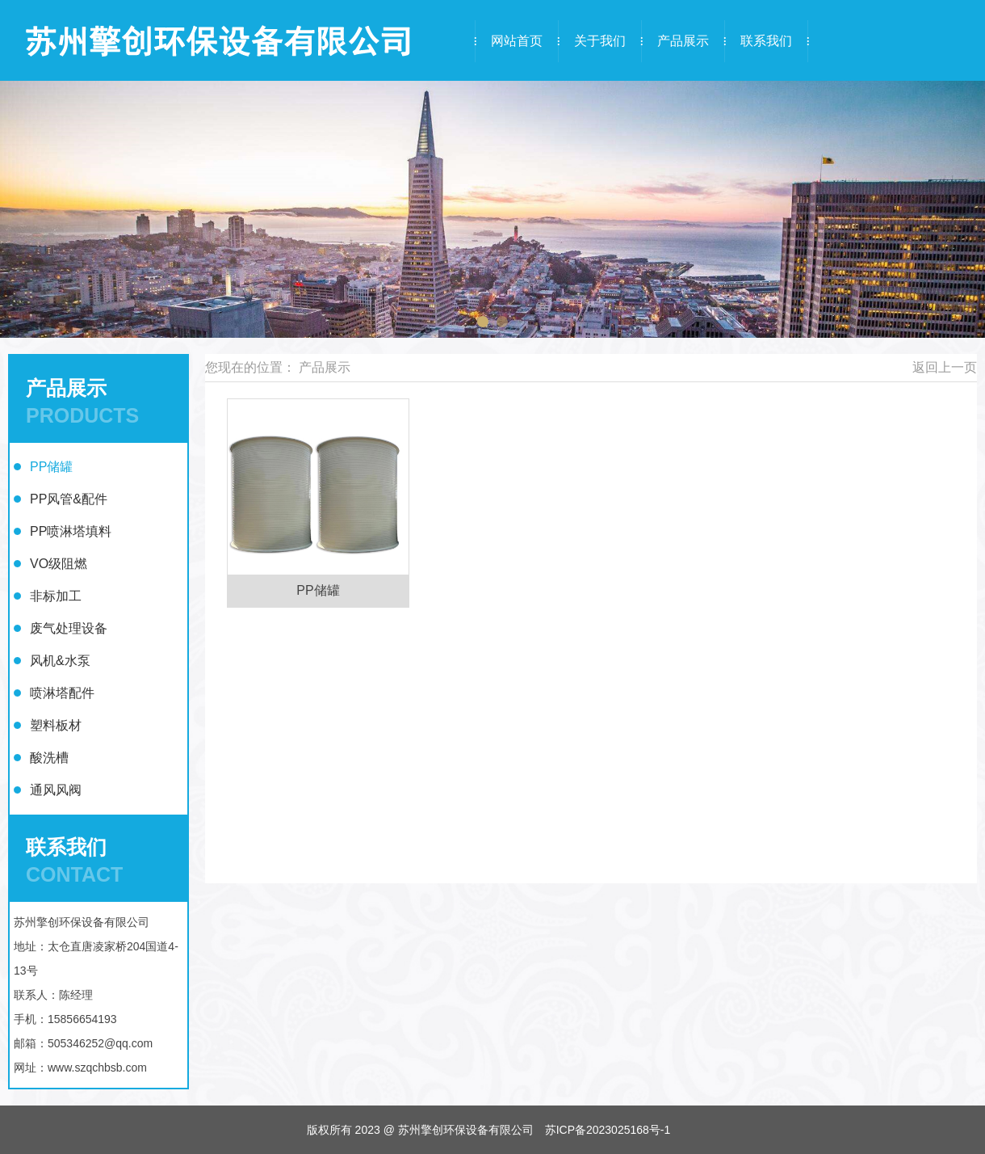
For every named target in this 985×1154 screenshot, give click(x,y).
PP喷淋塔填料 (70, 531)
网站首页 (517, 41)
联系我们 (766, 41)
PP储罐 (51, 467)
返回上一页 (944, 367)
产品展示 (683, 41)
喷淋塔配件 (62, 693)
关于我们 (600, 41)
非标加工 (56, 596)
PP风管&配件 (68, 499)
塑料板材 (56, 725)
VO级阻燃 (58, 564)
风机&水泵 (60, 661)
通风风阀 (56, 790)
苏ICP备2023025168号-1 (608, 1129)
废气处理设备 (68, 628)
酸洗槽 (49, 757)
